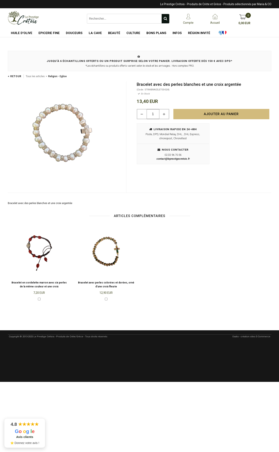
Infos (177, 33)
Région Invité (199, 33)
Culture (133, 33)
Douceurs (74, 33)
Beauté (114, 33)
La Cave (95, 33)
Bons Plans (156, 33)
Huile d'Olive (21, 33)
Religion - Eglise (57, 76)
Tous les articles (35, 76)
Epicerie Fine (49, 33)
